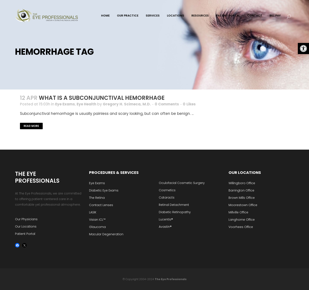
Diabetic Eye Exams (103, 190)
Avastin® (165, 227)
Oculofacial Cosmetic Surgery (182, 183)
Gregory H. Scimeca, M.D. (127, 104)
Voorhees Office (241, 227)
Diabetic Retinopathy (175, 212)
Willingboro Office (242, 183)
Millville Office (238, 212)
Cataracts (166, 197)
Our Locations (25, 226)
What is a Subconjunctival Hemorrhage (102, 98)
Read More (31, 126)
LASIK (92, 212)
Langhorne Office (242, 219)
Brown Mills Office (242, 198)
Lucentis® (166, 219)
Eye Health (86, 104)
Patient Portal (25, 234)
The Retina (97, 198)
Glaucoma (97, 227)
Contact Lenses (101, 205)
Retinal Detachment (174, 205)
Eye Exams (65, 104)
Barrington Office (241, 190)
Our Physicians (26, 219)
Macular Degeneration (106, 234)
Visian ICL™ (97, 219)
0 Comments (167, 104)
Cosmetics (167, 190)
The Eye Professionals (170, 279)
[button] (303, 48)
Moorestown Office (243, 205)
